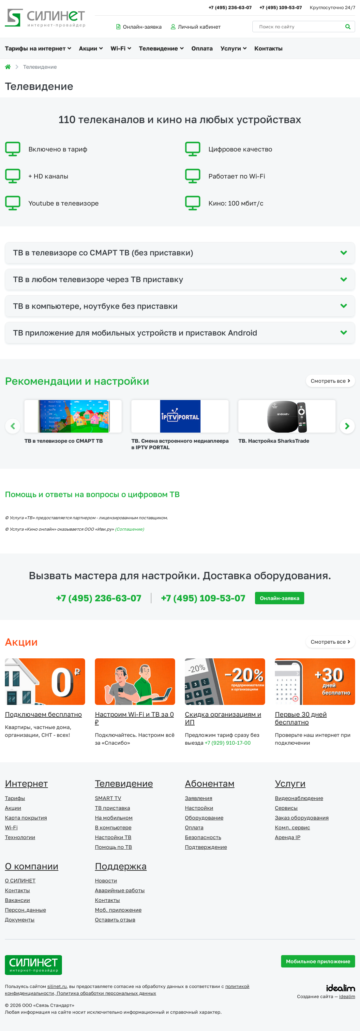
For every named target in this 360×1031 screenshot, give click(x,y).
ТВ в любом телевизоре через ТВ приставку (98, 279)
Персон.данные (25, 910)
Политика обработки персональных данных (105, 993)
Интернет (26, 783)
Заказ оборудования (302, 817)
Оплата (202, 48)
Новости (106, 880)
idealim (347, 996)
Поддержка (121, 866)
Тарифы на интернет (35, 48)
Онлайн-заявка (139, 26)
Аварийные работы (120, 890)
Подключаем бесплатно (43, 714)
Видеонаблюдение (299, 798)
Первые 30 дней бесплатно (301, 718)
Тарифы (15, 798)
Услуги (230, 48)
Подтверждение (206, 847)
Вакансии (17, 900)
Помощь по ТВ (113, 847)
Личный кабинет (196, 26)
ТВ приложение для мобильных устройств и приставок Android (135, 332)
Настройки (199, 808)
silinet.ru (57, 986)
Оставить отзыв (115, 919)
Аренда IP (287, 837)
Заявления (198, 798)
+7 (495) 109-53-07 (281, 7)
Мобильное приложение (318, 961)
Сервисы (286, 808)
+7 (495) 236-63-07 (230, 7)
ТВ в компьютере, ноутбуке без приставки (95, 305)
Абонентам (209, 783)
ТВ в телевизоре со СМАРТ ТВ (63, 440)
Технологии (20, 837)
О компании (31, 866)
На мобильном (114, 817)
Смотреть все (330, 381)
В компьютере (113, 827)
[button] (347, 426)
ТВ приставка (112, 808)
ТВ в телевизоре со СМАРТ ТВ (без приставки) (103, 252)
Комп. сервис (292, 827)
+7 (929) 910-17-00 (228, 742)
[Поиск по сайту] (303, 26)
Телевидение (158, 48)
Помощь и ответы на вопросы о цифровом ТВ (92, 494)
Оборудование (204, 817)
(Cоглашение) (129, 529)
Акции (88, 48)
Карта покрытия (26, 817)
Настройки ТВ (113, 837)
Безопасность (203, 837)
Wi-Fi (118, 48)
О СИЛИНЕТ (20, 880)
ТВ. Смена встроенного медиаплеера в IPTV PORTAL (180, 443)
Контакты (268, 48)
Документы (20, 919)
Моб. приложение (118, 910)
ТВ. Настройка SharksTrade (273, 440)
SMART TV (108, 798)
